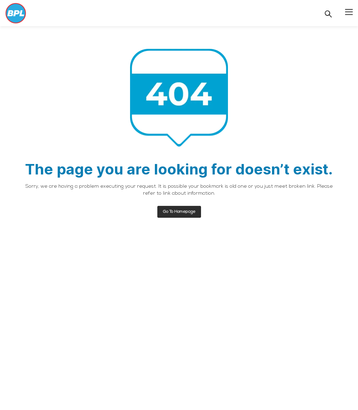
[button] (349, 11)
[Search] (328, 14)
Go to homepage (179, 212)
